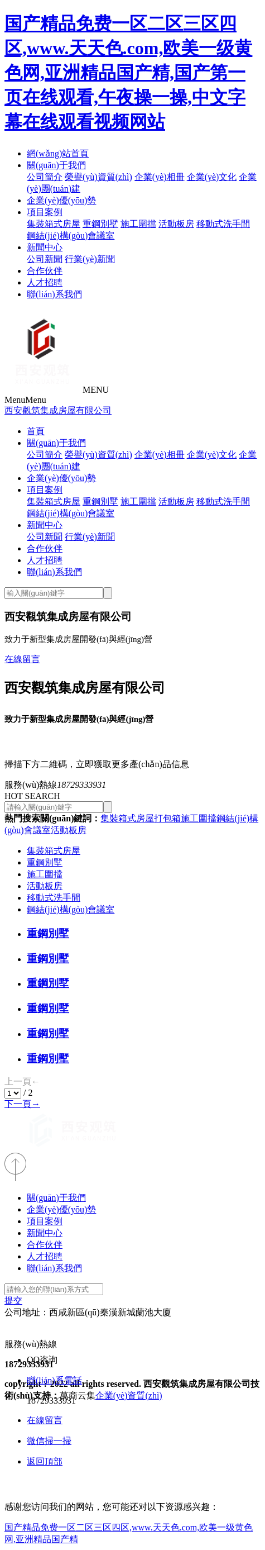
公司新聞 (44, 259)
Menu (25, 400)
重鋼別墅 (100, 224)
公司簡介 (44, 177)
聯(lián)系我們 (54, 294)
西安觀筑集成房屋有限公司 (58, 410)
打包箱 (167, 818)
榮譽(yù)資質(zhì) (98, 177)
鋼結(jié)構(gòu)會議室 (70, 235)
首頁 (36, 431)
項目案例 (44, 212)
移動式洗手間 (223, 224)
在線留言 (22, 659)
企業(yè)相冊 (159, 177)
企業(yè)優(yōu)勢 (61, 200)
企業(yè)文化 (212, 177)
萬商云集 (77, 1395)
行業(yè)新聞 (90, 259)
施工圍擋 (138, 224)
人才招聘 (44, 282)
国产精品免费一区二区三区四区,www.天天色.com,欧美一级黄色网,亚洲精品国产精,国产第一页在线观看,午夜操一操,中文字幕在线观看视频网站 (128, 72)
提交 (13, 1300)
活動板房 (176, 224)
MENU (96, 389)
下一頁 (22, 1104)
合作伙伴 (44, 270)
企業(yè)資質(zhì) (128, 1395)
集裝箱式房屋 (53, 224)
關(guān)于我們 (56, 165)
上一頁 (22, 1081)
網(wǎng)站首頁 (58, 153)
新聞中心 (44, 247)
